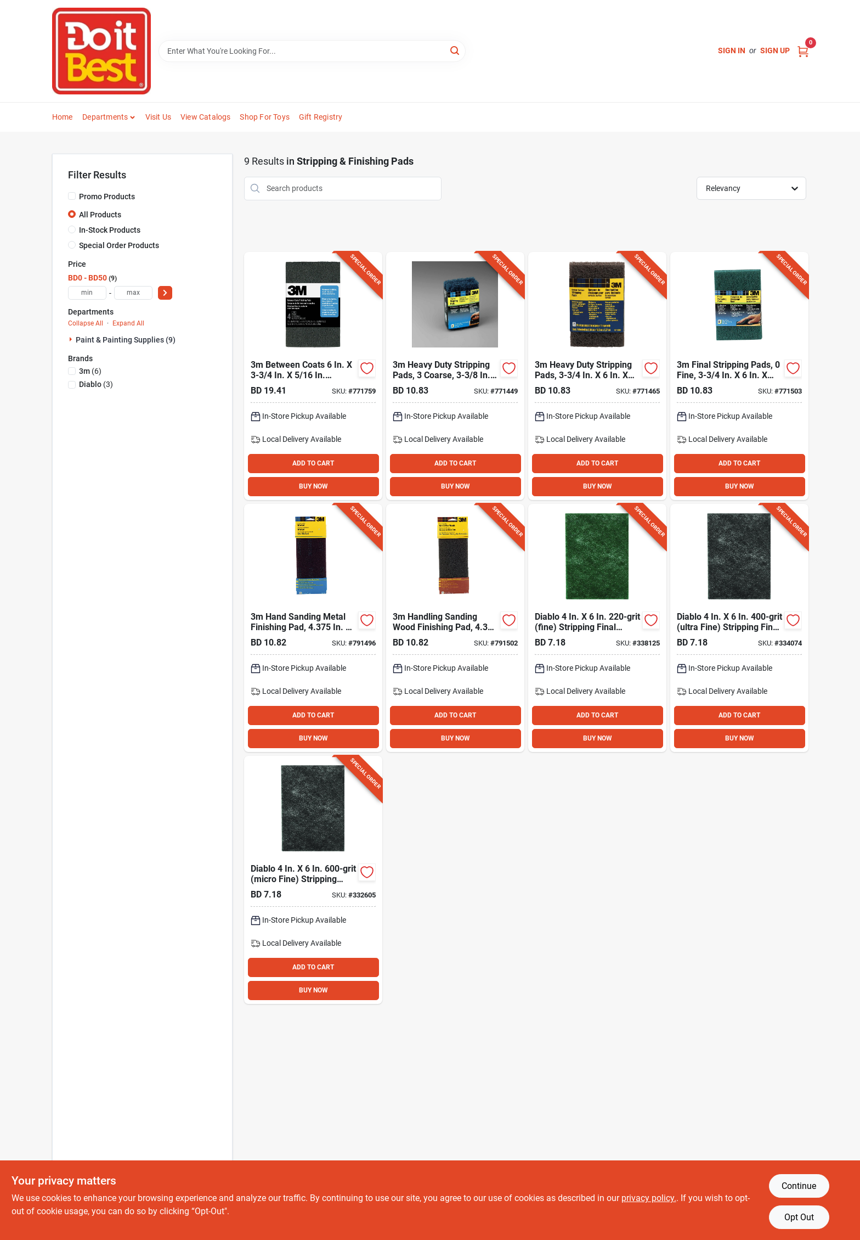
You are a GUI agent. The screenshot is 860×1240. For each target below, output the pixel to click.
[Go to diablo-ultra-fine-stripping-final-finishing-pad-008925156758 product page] (739, 628)
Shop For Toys (265, 117)
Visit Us (158, 117)
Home (62, 117)
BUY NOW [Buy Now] (313, 486)
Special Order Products (119, 245)
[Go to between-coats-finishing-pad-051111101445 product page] (313, 376)
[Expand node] (72, 339)
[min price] (87, 293)
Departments (105, 117)
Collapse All (85, 323)
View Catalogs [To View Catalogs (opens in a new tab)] (205, 117)
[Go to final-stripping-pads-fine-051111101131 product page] (739, 376)
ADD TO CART (313, 463)
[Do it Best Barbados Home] (101, 51)
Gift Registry (321, 117)
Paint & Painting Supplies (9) (126, 339)
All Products (100, 214)
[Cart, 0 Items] (802, 51)
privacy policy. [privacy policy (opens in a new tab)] (648, 1198)
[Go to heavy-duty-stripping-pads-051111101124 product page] (597, 376)
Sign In (731, 50)
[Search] (455, 50)
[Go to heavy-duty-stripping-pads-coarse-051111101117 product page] (455, 376)
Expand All (128, 323)
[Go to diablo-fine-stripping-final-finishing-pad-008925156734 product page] (597, 628)
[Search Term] (312, 51)
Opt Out (799, 1217)
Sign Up (775, 50)
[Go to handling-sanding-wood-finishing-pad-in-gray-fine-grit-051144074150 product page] (455, 628)
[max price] (133, 293)
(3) (96, 384)
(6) (90, 371)
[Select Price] (165, 293)
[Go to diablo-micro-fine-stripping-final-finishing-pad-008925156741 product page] (313, 880)
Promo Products (107, 196)
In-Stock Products (109, 230)
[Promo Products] (72, 196)
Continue (799, 1186)
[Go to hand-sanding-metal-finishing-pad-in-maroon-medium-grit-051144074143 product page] (313, 628)
